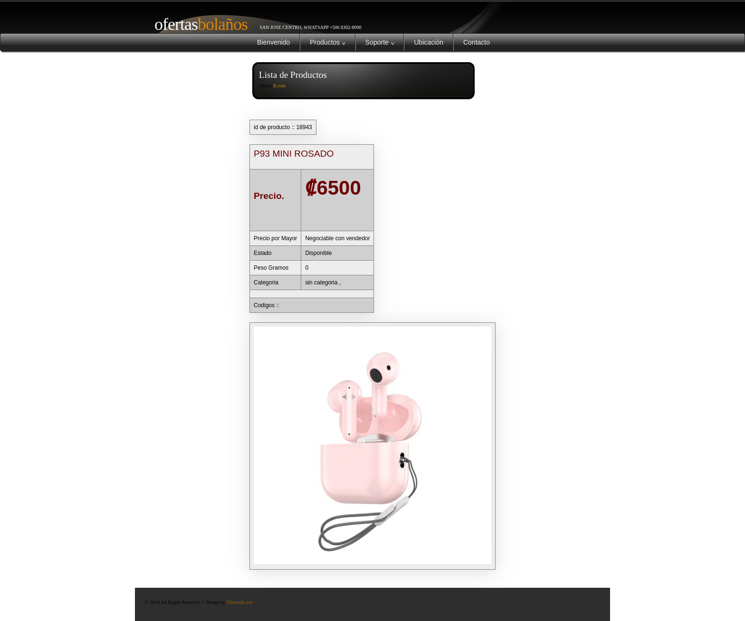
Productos (327, 42)
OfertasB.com (239, 602)
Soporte (379, 42)
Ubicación (428, 42)
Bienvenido (273, 42)
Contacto (476, 42)
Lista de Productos (293, 75)
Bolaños (197, 24)
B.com (279, 85)
